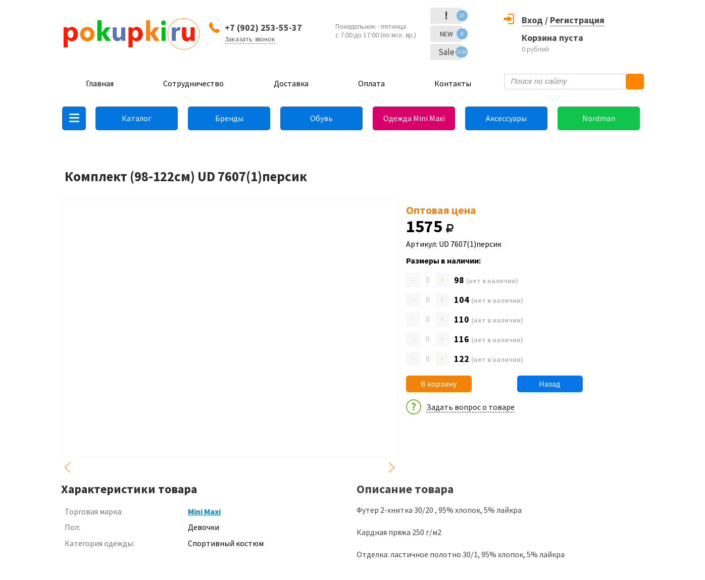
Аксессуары (506, 118)
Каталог (137, 118)
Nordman (598, 118)
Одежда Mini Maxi (414, 118)
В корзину (439, 384)
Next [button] (392, 467)
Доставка (291, 83)
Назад (550, 384)
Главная (100, 83)
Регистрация (577, 20)
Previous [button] (67, 467)
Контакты (452, 83)
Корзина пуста (552, 37)
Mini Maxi (204, 511)
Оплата (371, 83)
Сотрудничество (193, 83)
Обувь (321, 118)
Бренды (229, 118)
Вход (532, 20)
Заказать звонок (250, 38)
